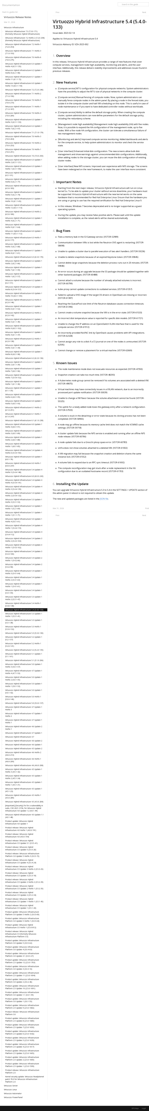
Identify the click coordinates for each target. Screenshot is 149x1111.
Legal (144, 1108)
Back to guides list (10, 12)
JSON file (104, 498)
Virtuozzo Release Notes (17, 17)
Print (147, 508)
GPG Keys (135, 1108)
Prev (57, 12)
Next (144, 12)
